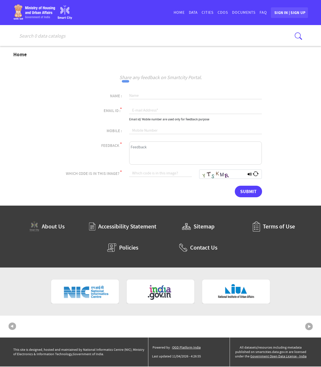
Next (309, 327)
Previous (12, 327)
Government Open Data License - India (278, 356)
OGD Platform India (186, 348)
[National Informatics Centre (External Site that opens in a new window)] (85, 292)
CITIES (195, 13)
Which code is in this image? (94, 173)
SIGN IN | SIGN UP (283, 13)
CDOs (210, 13)
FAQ (250, 13)
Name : (116, 96)
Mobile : (114, 131)
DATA (180, 13)
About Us (47, 227)
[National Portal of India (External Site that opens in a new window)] (160, 292)
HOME (166, 13)
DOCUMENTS (231, 13)
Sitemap (198, 227)
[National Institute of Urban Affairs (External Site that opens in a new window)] (236, 292)
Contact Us (198, 248)
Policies (122, 248)
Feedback (111, 145)
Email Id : (113, 110)
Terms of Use (274, 227)
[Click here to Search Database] (298, 36)
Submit (248, 192)
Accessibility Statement (122, 227)
